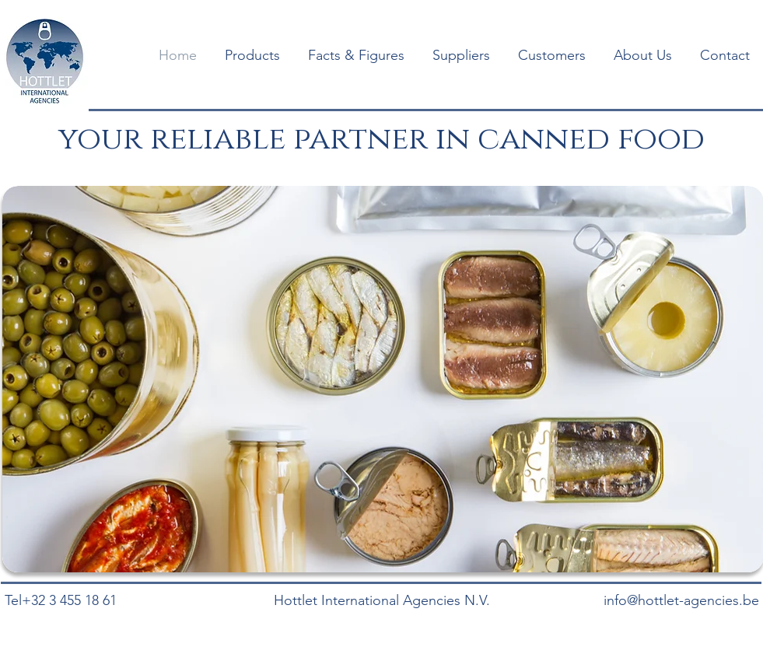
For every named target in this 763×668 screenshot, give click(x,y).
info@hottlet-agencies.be (681, 600)
